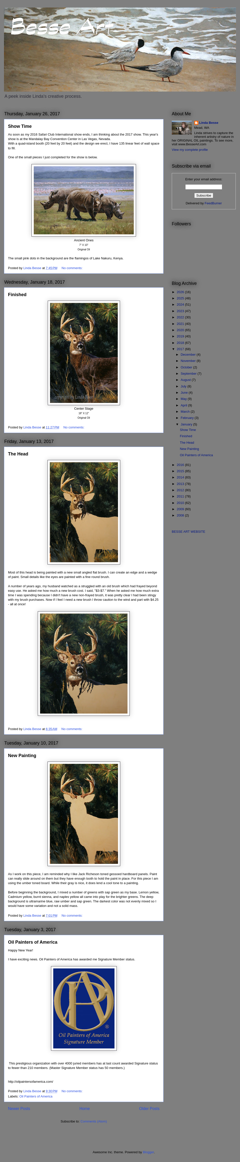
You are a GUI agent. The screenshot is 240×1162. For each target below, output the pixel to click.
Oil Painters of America (32, 942)
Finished (17, 294)
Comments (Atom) (93, 1121)
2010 (181, 503)
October (187, 367)
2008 (181, 515)
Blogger (148, 1152)
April (184, 405)
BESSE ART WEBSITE (188, 531)
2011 (181, 496)
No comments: (72, 268)
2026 (181, 292)
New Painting (22, 755)
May (184, 399)
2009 (181, 509)
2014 (181, 477)
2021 (181, 324)
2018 (181, 343)
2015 (181, 471)
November (189, 361)
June (185, 392)
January (187, 424)
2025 (181, 298)
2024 (181, 304)
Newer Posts (19, 1108)
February (188, 418)
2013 (181, 484)
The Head (18, 453)
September (189, 373)
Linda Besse (208, 123)
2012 (181, 490)
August (186, 380)
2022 (181, 317)
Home (85, 1108)
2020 (181, 330)
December (189, 354)
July (184, 386)
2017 (181, 349)
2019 (181, 336)
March (186, 411)
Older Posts (149, 1108)
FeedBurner (213, 203)
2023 (181, 311)
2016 (181, 465)
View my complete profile (190, 150)
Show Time (20, 126)
